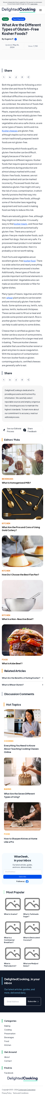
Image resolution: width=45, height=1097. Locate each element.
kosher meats (20, 223)
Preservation (9, 1033)
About (7, 1057)
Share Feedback (30, 430)
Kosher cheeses (10, 130)
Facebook (8, 1073)
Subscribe (22, 877)
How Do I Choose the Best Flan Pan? (20, 574)
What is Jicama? (10, 914)
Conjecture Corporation (26, 1090)
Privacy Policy (6, 1093)
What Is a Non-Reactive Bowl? (18, 619)
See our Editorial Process (12, 430)
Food (5, 659)
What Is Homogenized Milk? (16, 482)
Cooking (8, 741)
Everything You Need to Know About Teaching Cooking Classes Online (21, 748)
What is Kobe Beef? (12, 663)
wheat (9, 297)
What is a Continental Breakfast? (9, 939)
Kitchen (6, 523)
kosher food (30, 260)
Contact (8, 1061)
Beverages (7, 479)
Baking (7, 789)
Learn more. (34, 4)
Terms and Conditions (20, 1093)
